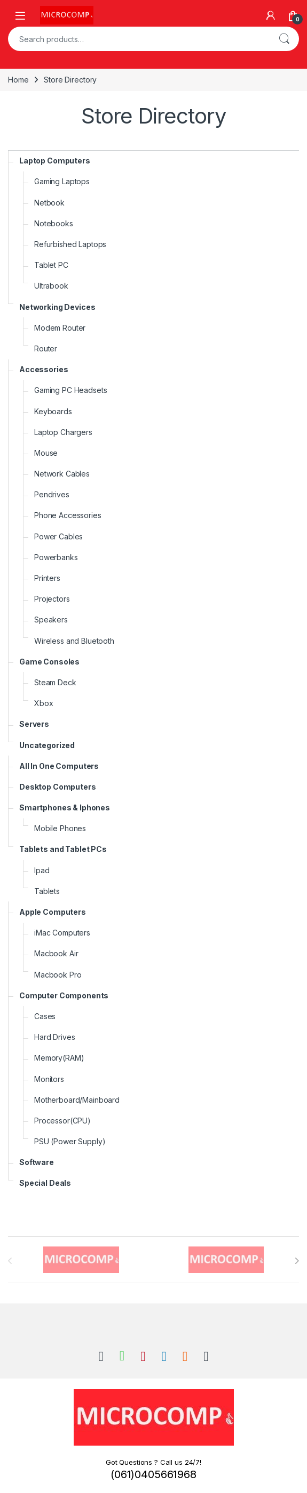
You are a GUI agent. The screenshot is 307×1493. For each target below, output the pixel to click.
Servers (34, 723)
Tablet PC (51, 264)
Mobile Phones (60, 828)
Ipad (41, 870)
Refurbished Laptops (70, 244)
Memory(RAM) (59, 1057)
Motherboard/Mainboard (77, 1099)
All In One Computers (59, 765)
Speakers (51, 619)
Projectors (52, 598)
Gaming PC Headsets (70, 390)
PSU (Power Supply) (69, 1141)
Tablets (47, 891)
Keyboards (53, 411)
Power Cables (58, 536)
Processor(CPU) (62, 1120)
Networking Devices (57, 306)
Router (45, 348)
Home (18, 79)
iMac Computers (62, 932)
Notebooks (53, 223)
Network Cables (62, 473)
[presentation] (296, 1261)
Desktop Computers (57, 786)
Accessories (43, 369)
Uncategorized (47, 745)
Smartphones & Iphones (64, 807)
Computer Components (63, 995)
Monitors (49, 1079)
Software (36, 1162)
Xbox (43, 703)
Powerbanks (56, 557)
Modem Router (59, 327)
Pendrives (51, 494)
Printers (47, 578)
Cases (45, 1016)
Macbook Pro (57, 974)
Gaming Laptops (62, 181)
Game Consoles (49, 661)
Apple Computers (52, 911)
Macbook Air (56, 953)
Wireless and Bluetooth (74, 640)
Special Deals (45, 1182)
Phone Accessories (67, 515)
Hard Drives (54, 1036)
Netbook (49, 202)
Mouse (46, 452)
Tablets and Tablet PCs (63, 849)
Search (284, 39)
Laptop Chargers (63, 432)
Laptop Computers (54, 160)
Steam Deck (55, 682)
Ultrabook (51, 285)
